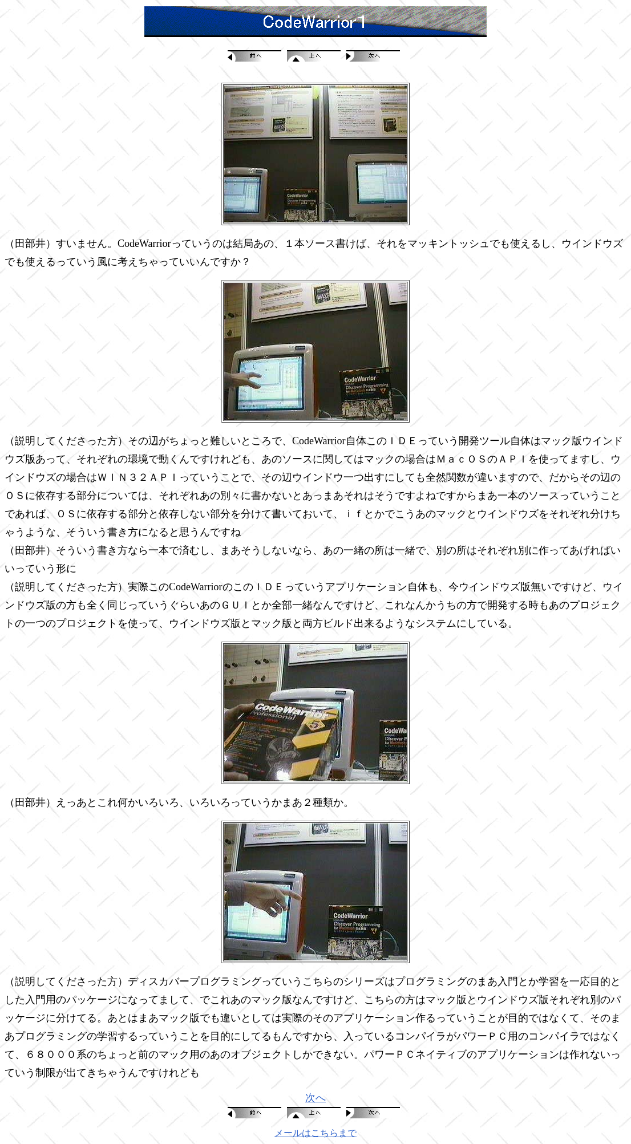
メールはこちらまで (315, 1133)
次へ (315, 1098)
